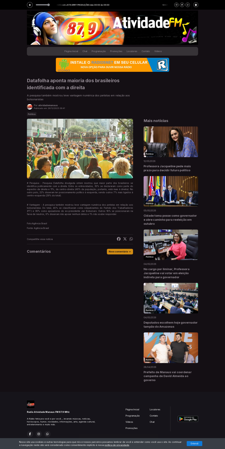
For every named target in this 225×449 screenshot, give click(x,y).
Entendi (194, 443)
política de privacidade (117, 445)
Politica (32, 114)
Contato (146, 51)
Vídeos (158, 51)
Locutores (132, 51)
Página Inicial (71, 51)
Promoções (116, 51)
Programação (99, 51)
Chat (84, 51)
